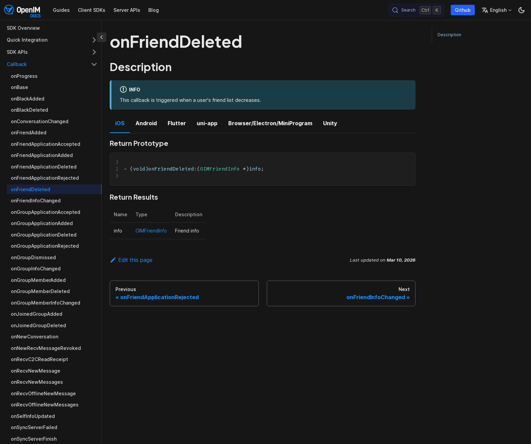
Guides (61, 10)
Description (449, 34)
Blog (153, 10)
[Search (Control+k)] (416, 10)
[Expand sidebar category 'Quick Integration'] (94, 40)
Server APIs (126, 10)
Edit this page (131, 260)
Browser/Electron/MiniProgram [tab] (270, 123)
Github (463, 10)
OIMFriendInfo (151, 231)
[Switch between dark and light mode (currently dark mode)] (521, 10)
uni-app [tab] (207, 123)
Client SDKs (91, 10)
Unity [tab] (330, 123)
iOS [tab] (120, 123)
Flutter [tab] (177, 123)
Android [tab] (146, 123)
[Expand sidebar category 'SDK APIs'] (94, 52)
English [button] (494, 10)
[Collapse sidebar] (101, 37)
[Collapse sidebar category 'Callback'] (94, 64)
